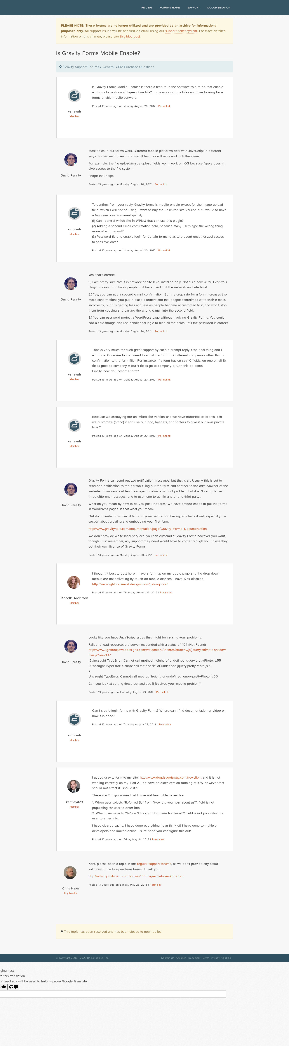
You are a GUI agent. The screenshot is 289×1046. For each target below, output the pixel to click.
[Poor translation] (13, 987)
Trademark (194, 958)
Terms (205, 958)
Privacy (215, 958)
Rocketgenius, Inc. (98, 958)
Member (74, 116)
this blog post (130, 36)
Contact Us (167, 958)
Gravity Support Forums (81, 66)
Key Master (70, 893)
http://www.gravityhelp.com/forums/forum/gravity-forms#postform (136, 876)
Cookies (226, 958)
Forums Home (170, 7)
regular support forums (154, 863)
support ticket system (181, 30)
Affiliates (181, 958)
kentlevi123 (74, 801)
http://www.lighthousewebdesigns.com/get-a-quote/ (130, 584)
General (108, 66)
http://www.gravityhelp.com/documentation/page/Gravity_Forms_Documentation (147, 528)
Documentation (218, 7)
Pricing (146, 7)
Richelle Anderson (74, 597)
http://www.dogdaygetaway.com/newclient (171, 777)
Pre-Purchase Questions (136, 66)
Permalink (164, 106)
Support (193, 7)
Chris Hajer (70, 888)
